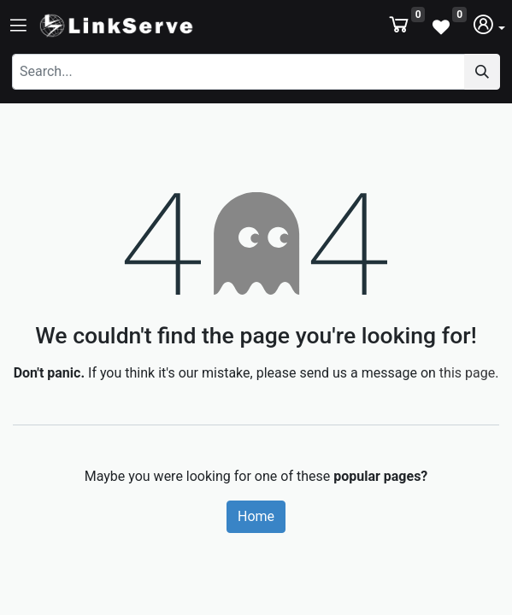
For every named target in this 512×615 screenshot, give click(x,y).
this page (467, 373)
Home (256, 516)
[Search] (482, 72)
